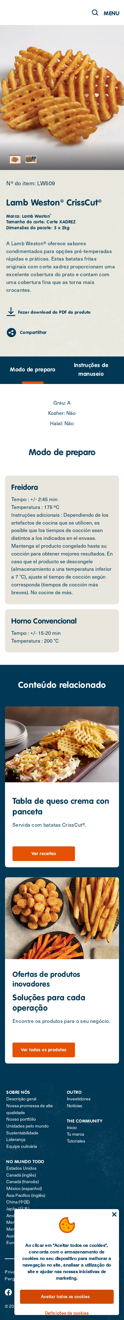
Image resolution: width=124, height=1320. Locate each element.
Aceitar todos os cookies (65, 1296)
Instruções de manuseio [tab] (91, 370)
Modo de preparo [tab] (33, 370)
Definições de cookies (67, 1313)
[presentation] (33, 370)
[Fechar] (114, 1214)
